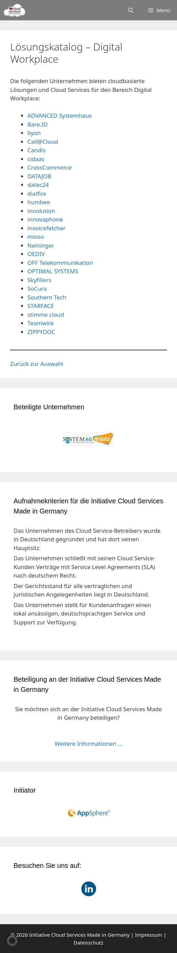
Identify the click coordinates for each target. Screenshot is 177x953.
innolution (41, 211)
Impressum (148, 934)
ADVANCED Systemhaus (59, 115)
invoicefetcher (46, 228)
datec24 (38, 185)
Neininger (40, 245)
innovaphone (45, 219)
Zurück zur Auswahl (36, 364)
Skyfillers (39, 280)
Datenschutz (89, 942)
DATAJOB (39, 176)
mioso (35, 236)
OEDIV (36, 254)
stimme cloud (45, 314)
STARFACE (40, 306)
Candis (36, 150)
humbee (38, 202)
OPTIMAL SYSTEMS (52, 271)
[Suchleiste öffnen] (131, 10)
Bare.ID (37, 124)
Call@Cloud (42, 141)
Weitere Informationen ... (88, 743)
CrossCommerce (49, 167)
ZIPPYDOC (41, 332)
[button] (12, 941)
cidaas (35, 159)
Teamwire (40, 323)
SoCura (37, 288)
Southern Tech (46, 297)
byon (34, 133)
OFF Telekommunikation (60, 263)
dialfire (36, 193)
